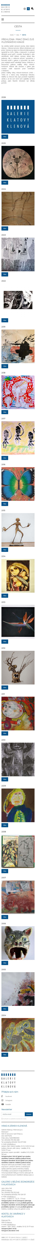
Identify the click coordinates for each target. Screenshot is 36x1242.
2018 (3, 373)
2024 (3, 189)
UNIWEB (24, 1239)
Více (4, 137)
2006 (3, 923)
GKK (3, 1237)
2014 (3, 556)
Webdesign (5, 1239)
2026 (3, 97)
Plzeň (32, 1239)
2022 (3, 281)
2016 (3, 464)
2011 (3, 694)
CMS (17, 1239)
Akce (17, 35)
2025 (3, 143)
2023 (3, 235)
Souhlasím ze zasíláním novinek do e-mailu (14, 1119)
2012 (3, 648)
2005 (3, 969)
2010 (3, 740)
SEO (11, 1239)
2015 (3, 510)
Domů (12, 35)
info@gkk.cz (11, 1144)
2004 (3, 1015)
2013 (3, 602)
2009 (3, 786)
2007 (3, 878)
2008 (3, 832)
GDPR (24, 1237)
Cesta (24, 35)
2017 (3, 419)
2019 (3, 327)
